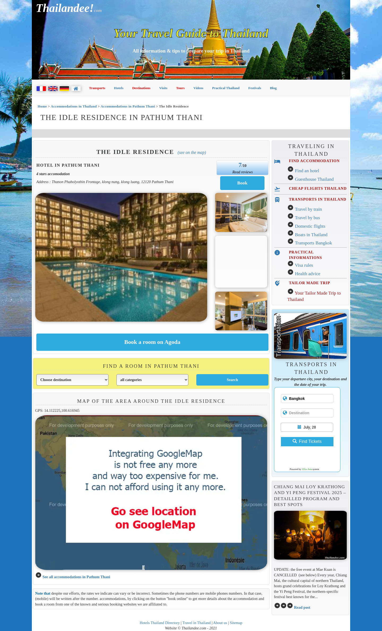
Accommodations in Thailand (74, 106)
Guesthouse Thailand (314, 179)
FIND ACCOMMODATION (314, 161)
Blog (273, 88)
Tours (180, 88)
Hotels (118, 88)
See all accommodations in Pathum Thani (76, 577)
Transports (97, 88)
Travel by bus (307, 217)
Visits (163, 88)
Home (42, 106)
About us (220, 623)
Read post (302, 607)
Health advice (307, 273)
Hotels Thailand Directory (160, 623)
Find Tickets (307, 441)
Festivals (254, 88)
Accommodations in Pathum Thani (128, 106)
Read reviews (242, 172)
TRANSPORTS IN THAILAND (317, 199)
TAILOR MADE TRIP (309, 283)
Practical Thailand (226, 88)
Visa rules (304, 265)
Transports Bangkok (313, 242)
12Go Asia (307, 469)
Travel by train (308, 209)
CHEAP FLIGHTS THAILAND (318, 188)
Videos (198, 88)
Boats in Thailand (311, 234)
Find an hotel (307, 170)
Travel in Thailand (197, 623)
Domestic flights (310, 226)
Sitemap (236, 623)
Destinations (141, 88)
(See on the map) (191, 152)
